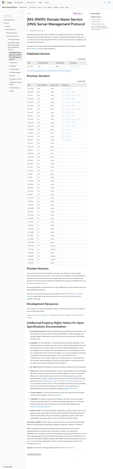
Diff (73, 92)
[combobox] (12, 15)
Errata (74, 95)
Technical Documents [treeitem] (14, 39)
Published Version (96, 17)
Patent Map (56, 395)
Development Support (56, 315)
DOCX (76, 66)
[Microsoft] (3, 2)
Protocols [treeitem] (7, 26)
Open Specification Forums (37, 283)
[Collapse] (22, 12)
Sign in (109, 2)
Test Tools (44, 315)
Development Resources (98, 24)
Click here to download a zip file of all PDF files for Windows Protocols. (49, 71)
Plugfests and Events (33, 315)
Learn (28, 13)
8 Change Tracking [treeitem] (14, 88)
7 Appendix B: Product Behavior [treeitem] (15, 83)
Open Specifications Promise (48, 381)
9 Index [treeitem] (11, 91)
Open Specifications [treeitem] (9, 20)
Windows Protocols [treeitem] (11, 33)
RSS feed (32, 49)
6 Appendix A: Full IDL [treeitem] (15, 79)
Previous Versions (96, 19)
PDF (71, 66)
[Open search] (104, 2)
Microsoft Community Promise (72, 381)
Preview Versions (96, 21)
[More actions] (84, 13)
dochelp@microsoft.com (67, 447)
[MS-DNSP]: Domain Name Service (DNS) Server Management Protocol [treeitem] (15, 56)
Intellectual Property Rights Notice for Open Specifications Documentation (99, 27)
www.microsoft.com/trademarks (40, 406)
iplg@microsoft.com (70, 388)
